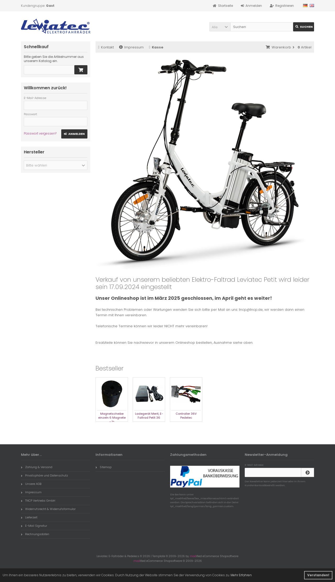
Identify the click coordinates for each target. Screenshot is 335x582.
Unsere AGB (31, 484)
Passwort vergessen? (40, 133)
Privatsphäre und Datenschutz (44, 475)
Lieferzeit (29, 517)
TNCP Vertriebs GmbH (38, 500)
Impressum (131, 47)
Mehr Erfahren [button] (241, 575)
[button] (219, 26)
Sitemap (103, 467)
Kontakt (106, 47)
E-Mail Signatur (34, 526)
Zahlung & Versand (36, 467)
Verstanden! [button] (318, 575)
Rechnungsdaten (35, 534)
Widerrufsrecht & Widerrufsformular (48, 509)
